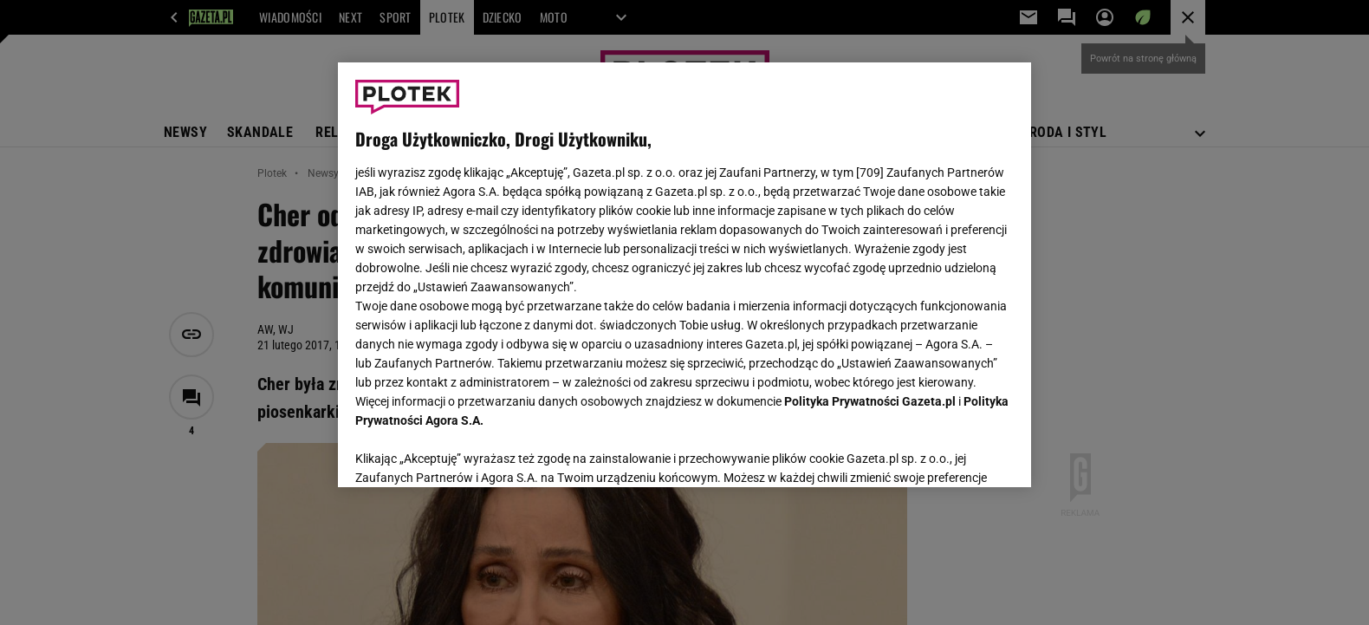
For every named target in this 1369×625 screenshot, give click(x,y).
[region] (684, 274)
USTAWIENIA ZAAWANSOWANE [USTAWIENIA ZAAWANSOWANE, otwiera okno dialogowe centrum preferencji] (468, 452)
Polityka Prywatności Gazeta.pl (870, 401)
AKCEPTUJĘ (955, 453)
